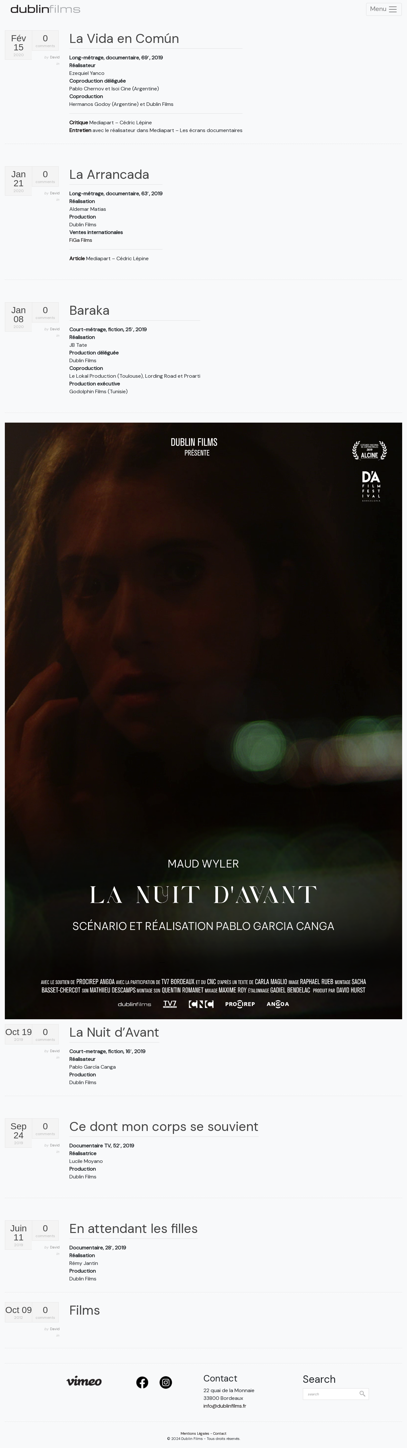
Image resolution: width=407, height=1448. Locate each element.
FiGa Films (80, 240)
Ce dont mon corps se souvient (164, 1126)
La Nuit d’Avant (114, 1032)
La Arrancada (109, 174)
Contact (219, 1433)
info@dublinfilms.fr (225, 1405)
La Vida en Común (124, 38)
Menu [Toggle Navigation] (384, 9)
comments (45, 41)
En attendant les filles (133, 1228)
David (55, 57)
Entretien (80, 130)
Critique (78, 122)
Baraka (89, 310)
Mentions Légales (195, 1433)
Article (77, 258)
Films (84, 1310)
